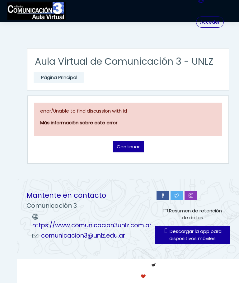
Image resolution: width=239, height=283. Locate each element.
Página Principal (59, 77)
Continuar (128, 146)
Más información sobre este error (78, 122)
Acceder (210, 22)
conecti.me (169, 276)
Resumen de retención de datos (192, 214)
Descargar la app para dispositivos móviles (193, 234)
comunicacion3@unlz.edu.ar (83, 235)
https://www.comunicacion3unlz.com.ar (92, 225)
